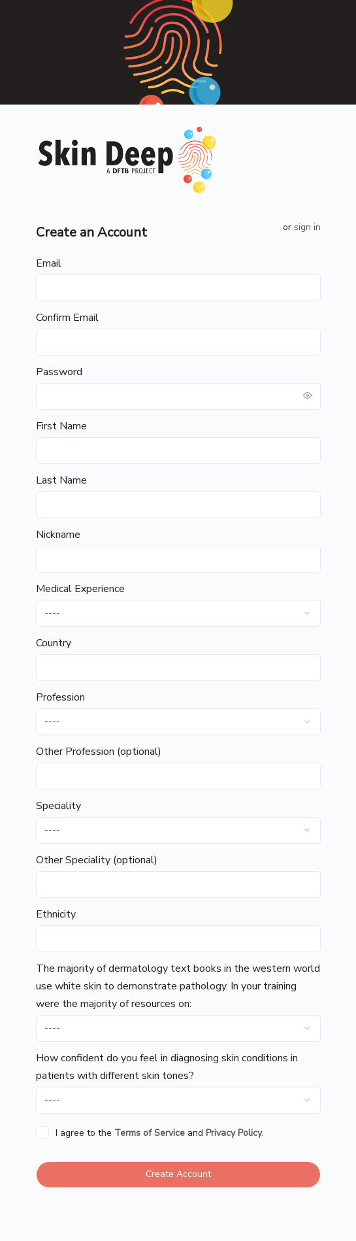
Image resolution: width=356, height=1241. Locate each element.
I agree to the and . (160, 1133)
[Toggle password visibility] (308, 396)
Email (48, 263)
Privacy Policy (234, 1133)
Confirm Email (67, 317)
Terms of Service (149, 1133)
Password (59, 372)
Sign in (307, 227)
